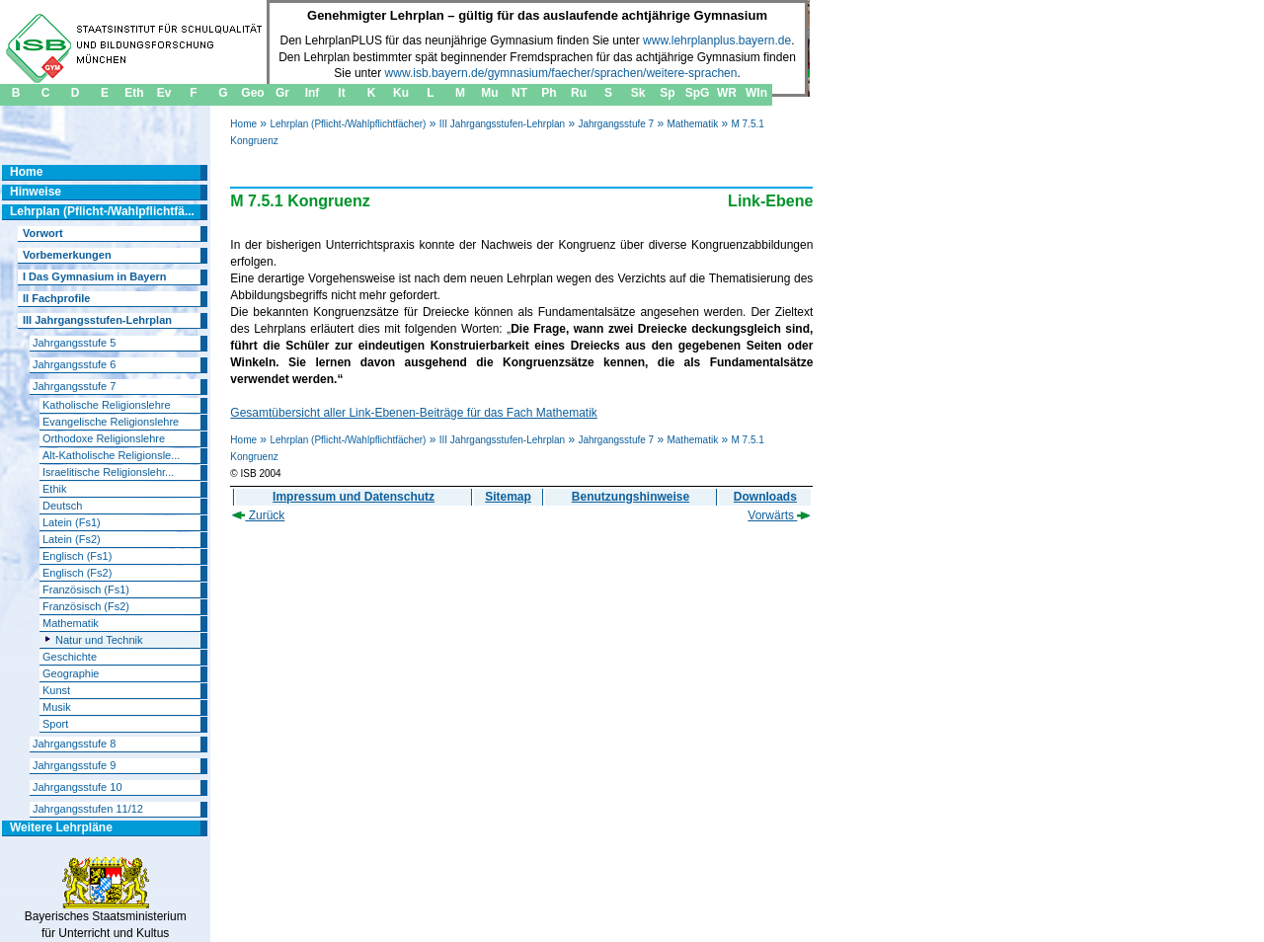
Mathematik (692, 123)
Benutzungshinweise (630, 497)
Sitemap (508, 497)
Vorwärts (779, 515)
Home (243, 123)
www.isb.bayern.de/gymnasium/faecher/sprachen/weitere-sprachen (561, 73)
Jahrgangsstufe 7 (616, 123)
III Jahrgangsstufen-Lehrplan (502, 123)
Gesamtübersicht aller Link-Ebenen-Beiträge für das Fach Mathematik (413, 413)
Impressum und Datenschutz (353, 497)
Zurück (258, 515)
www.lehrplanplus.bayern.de (717, 40)
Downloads (765, 497)
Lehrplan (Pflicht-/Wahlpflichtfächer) (348, 123)
